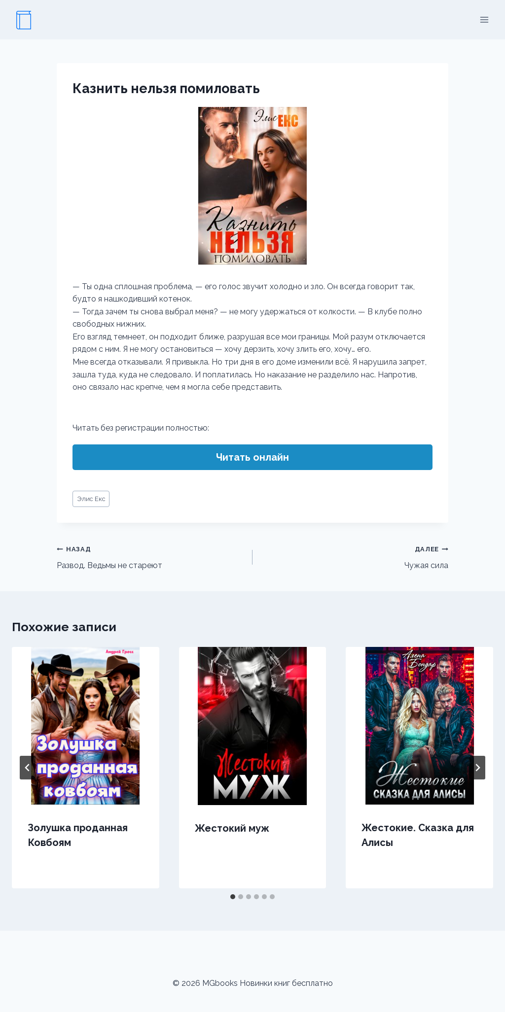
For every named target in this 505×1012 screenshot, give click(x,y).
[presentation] (85, 726)
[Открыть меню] (484, 19)
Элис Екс (91, 499)
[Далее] (477, 767)
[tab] (232, 896)
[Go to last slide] (28, 767)
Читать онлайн (252, 457)
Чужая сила (354, 556)
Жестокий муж (232, 828)
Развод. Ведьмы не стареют (151, 556)
